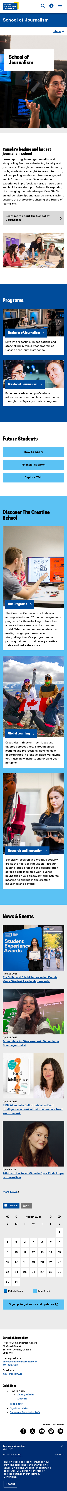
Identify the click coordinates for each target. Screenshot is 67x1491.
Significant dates (19, 1408)
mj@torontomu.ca (12, 1374)
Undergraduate (25, 1394)
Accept (10, 1484)
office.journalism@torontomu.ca (20, 1362)
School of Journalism (26, 20)
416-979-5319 (10, 1365)
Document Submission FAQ (25, 1412)
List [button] (26, 1205)
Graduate (22, 1399)
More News (10, 1192)
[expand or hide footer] (62, 1446)
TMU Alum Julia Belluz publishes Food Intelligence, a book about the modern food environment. (33, 1109)
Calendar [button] (11, 1205)
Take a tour (16, 1404)
